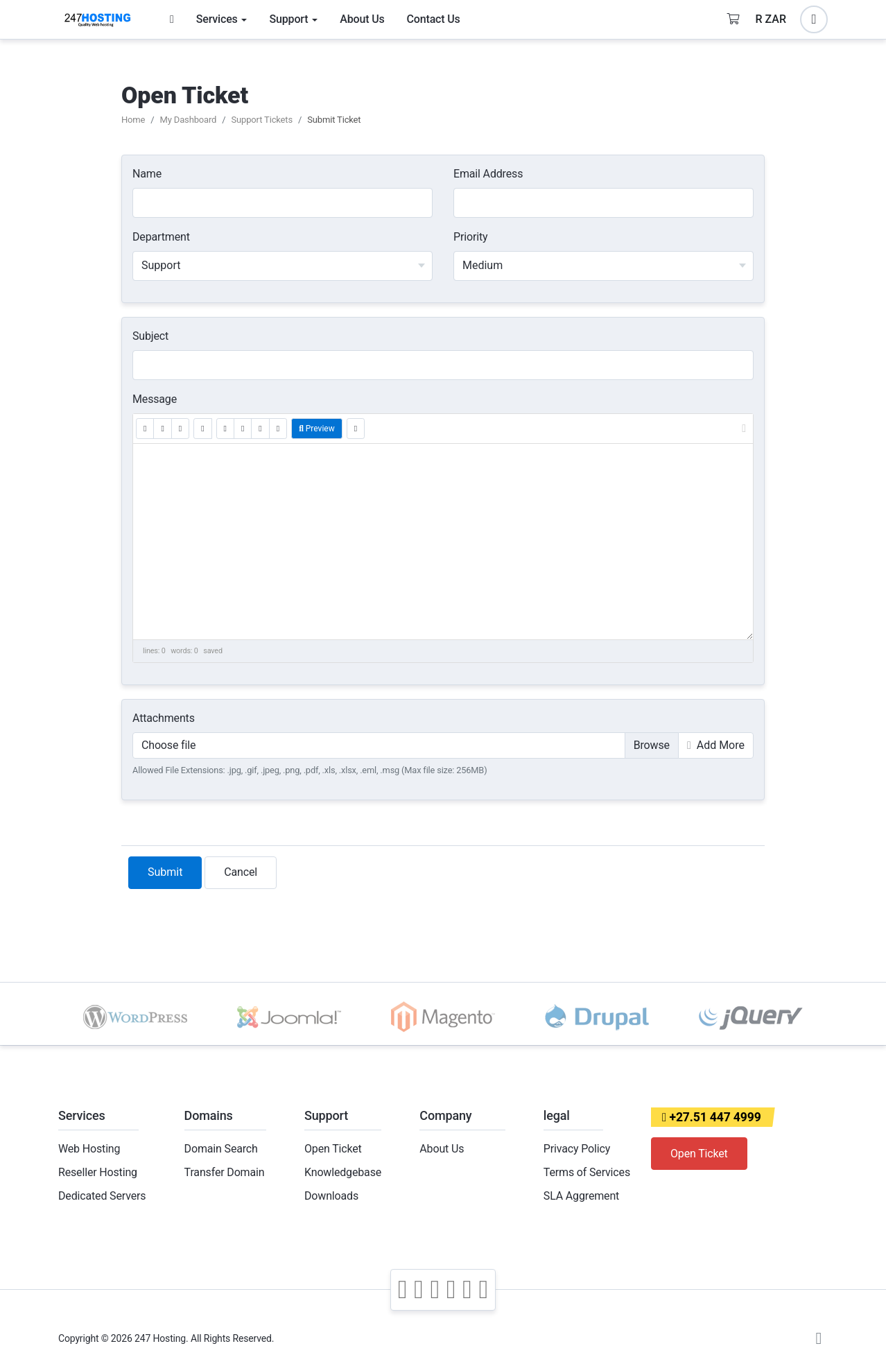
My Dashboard (188, 119)
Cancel (240, 872)
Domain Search (221, 1148)
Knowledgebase (342, 1172)
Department (161, 236)
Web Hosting (89, 1148)
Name (147, 173)
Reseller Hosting (97, 1172)
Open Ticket (333, 1148)
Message (154, 399)
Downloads (331, 1195)
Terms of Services (587, 1172)
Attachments (163, 718)
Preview (317, 428)
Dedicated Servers (102, 1195)
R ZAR (771, 19)
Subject (150, 336)
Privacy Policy (577, 1148)
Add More (716, 745)
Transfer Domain (224, 1172)
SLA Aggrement (581, 1195)
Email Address (488, 173)
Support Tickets (262, 119)
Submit (165, 872)
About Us (441, 1148)
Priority (470, 236)
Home (133, 119)
